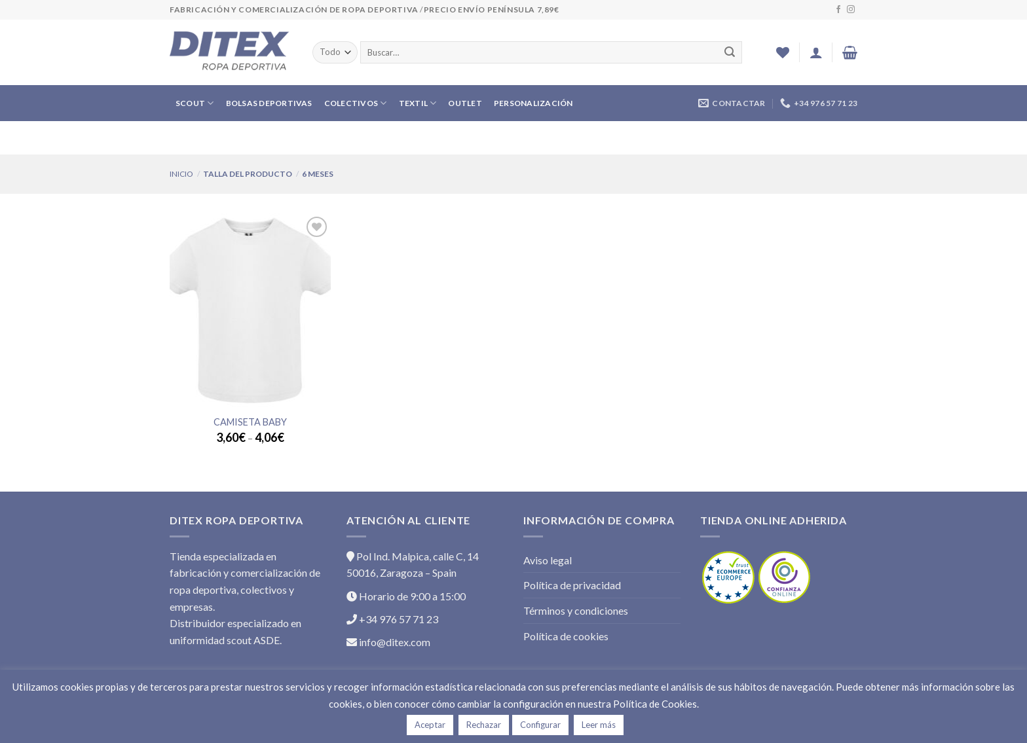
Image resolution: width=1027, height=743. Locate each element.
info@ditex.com (388, 642)
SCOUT (195, 103)
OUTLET (464, 103)
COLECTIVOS (355, 103)
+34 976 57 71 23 (392, 619)
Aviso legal (547, 560)
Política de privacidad (572, 585)
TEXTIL (418, 103)
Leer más (599, 724)
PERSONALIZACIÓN (533, 103)
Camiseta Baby (250, 421)
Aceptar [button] (430, 724)
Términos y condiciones (575, 610)
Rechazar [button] (483, 724)
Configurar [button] (540, 724)
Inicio (181, 174)
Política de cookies (565, 636)
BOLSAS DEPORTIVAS (269, 103)
